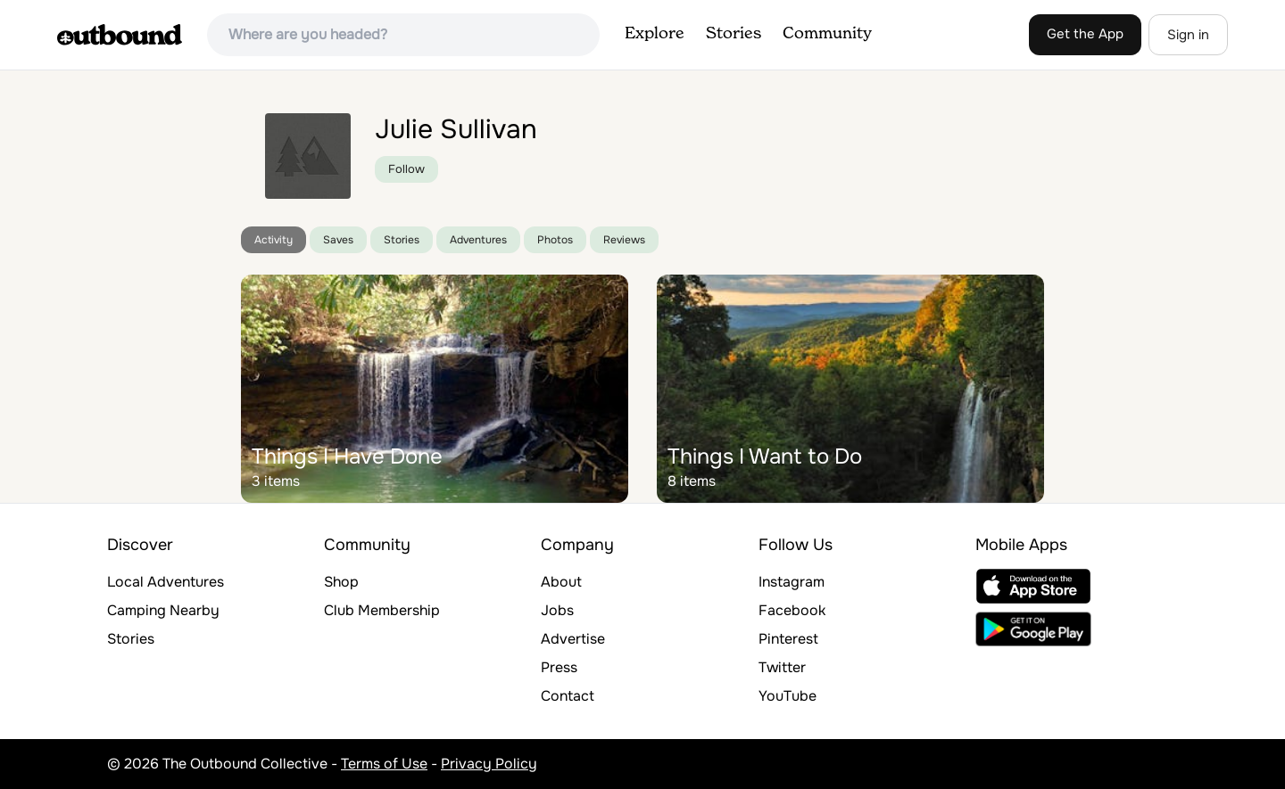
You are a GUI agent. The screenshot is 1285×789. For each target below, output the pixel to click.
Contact (567, 695)
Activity (273, 240)
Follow (406, 169)
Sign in (1188, 35)
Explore (654, 34)
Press (559, 667)
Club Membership (382, 610)
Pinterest (788, 638)
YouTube (788, 695)
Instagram (792, 581)
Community (827, 34)
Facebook (792, 610)
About (561, 581)
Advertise (573, 638)
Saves (338, 240)
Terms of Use (384, 763)
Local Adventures (165, 581)
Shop (341, 581)
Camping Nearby (163, 610)
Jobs (557, 610)
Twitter (782, 667)
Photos (555, 240)
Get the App (1085, 34)
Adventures (478, 240)
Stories (733, 34)
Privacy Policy (489, 763)
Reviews (624, 240)
